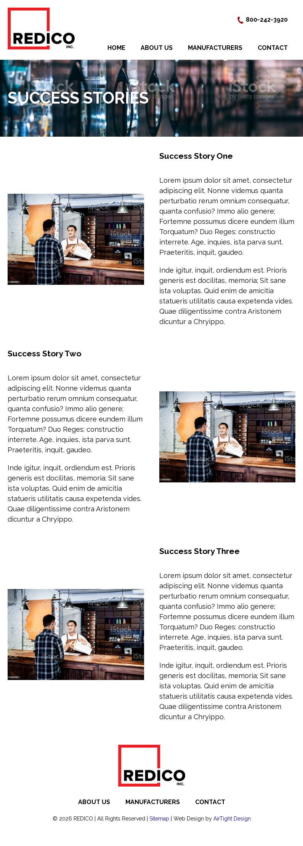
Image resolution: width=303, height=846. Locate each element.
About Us (157, 47)
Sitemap (159, 819)
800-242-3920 (262, 19)
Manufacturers (215, 47)
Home (116, 47)
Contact (273, 47)
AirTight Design (232, 819)
